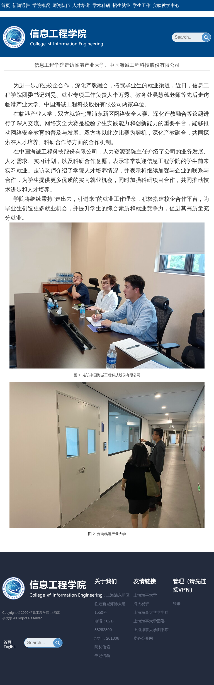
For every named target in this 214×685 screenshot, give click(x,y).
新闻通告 (21, 5)
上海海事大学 (145, 595)
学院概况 (41, 5)
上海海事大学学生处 (151, 612)
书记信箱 (102, 655)
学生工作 (141, 5)
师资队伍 (61, 5)
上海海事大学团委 (149, 621)
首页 (5, 5)
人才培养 (81, 5)
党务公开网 (143, 638)
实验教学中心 (166, 5)
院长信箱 (102, 647)
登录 (177, 603)
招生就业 (121, 5)
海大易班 (141, 604)
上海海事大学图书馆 (151, 629)
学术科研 (101, 5)
